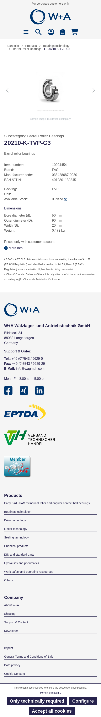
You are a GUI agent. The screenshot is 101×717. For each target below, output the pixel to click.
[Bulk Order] (62, 32)
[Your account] (51, 32)
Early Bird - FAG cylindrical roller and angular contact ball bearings (47, 503)
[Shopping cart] (74, 32)
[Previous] (7, 90)
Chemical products (16, 546)
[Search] (38, 32)
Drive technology (15, 520)
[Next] (94, 90)
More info (13, 248)
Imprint (8, 648)
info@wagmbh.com (30, 368)
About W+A (11, 605)
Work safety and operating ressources (28, 571)
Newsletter (11, 631)
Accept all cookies (52, 711)
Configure (83, 701)
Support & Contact (16, 622)
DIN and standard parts (19, 554)
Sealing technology (16, 537)
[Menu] (26, 32)
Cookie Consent (14, 673)
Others (8, 580)
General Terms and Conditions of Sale (28, 656)
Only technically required (37, 701)
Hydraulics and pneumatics (21, 563)
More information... (50, 692)
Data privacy (12, 665)
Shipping (10, 613)
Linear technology (15, 529)
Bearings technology (17, 511)
